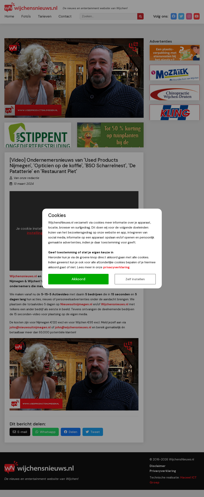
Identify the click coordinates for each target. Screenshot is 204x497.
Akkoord (78, 279)
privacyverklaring (116, 267)
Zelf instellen (135, 279)
